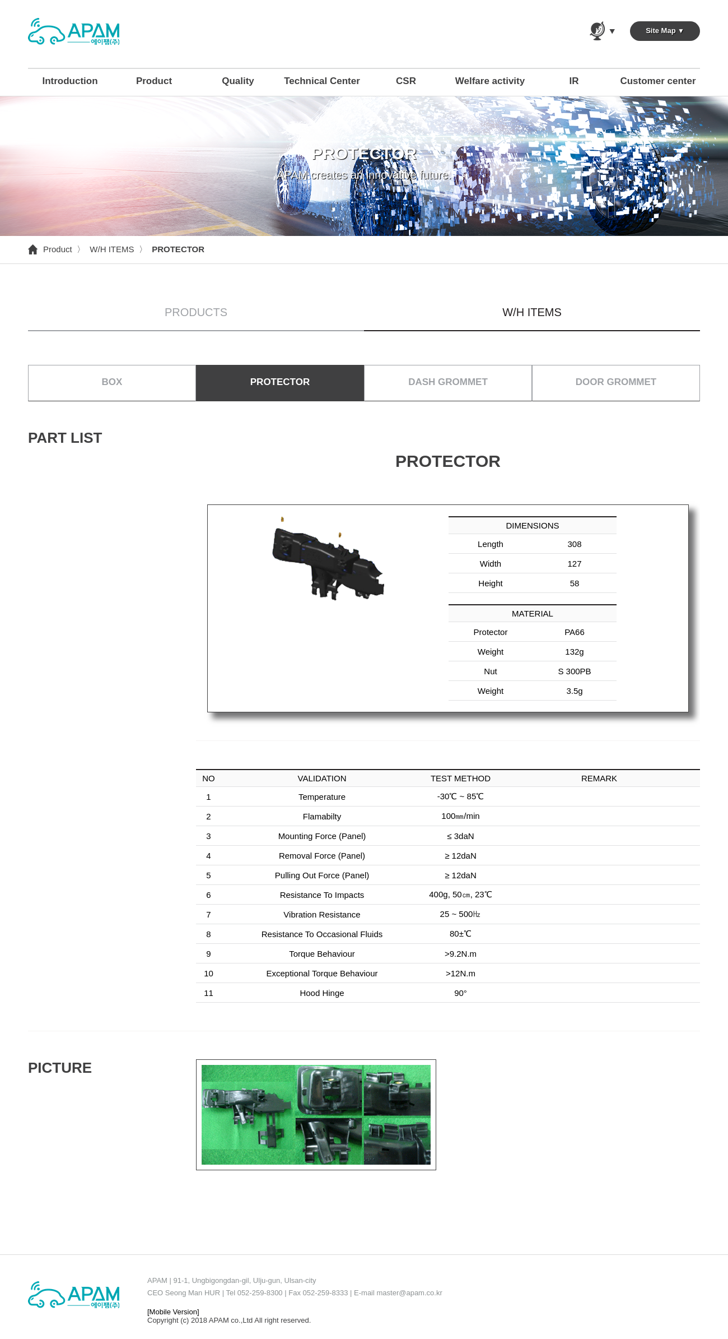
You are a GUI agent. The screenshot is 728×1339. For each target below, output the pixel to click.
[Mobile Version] (173, 1312)
